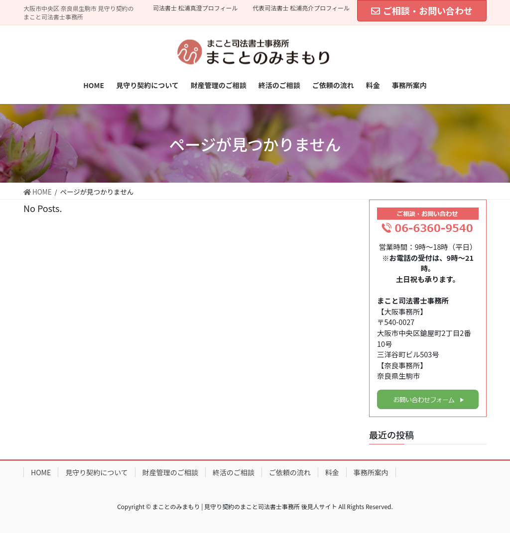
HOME (41, 472)
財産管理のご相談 (170, 472)
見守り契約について (96, 472)
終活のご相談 (234, 472)
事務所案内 (371, 472)
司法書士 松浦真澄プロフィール (195, 8)
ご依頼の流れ (290, 472)
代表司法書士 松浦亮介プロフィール (301, 8)
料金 (332, 472)
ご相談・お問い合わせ (422, 10)
